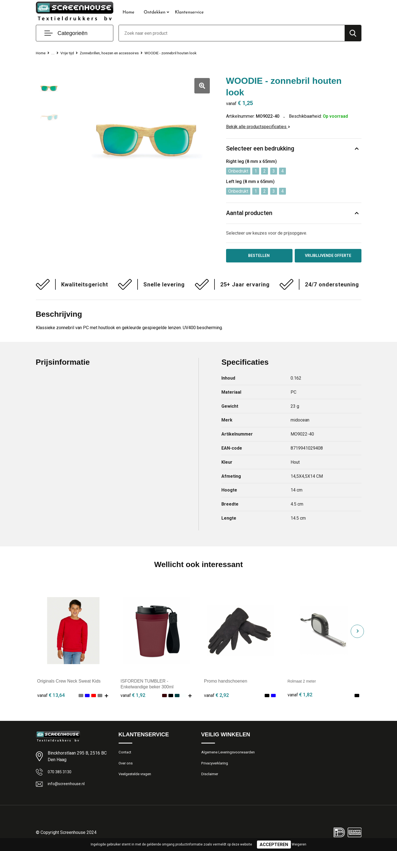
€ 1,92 (132, 696)
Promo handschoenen (225, 682)
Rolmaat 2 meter (304, 682)
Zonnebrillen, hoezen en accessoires (115, 52)
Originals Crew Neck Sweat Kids (69, 682)
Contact (126, 754)
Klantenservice (189, 12)
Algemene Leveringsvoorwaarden (231, 754)
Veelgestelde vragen (137, 777)
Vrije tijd (68, 52)
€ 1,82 (300, 696)
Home (129, 12)
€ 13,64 (51, 696)
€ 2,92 (216, 696)
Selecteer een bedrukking (260, 148)
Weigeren (299, 844)
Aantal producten (249, 213)
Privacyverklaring (216, 766)
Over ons (127, 766)
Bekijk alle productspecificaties (258, 126)
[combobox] (232, 33)
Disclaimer (210, 777)
